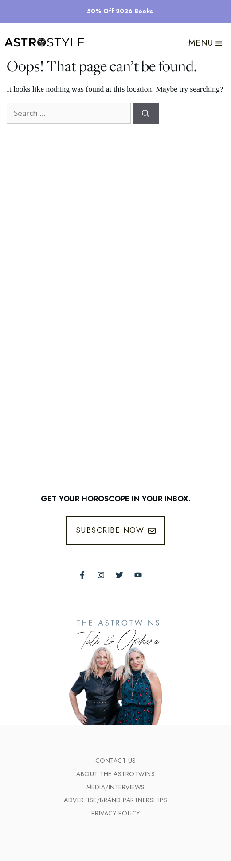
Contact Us (115, 760)
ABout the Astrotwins (115, 773)
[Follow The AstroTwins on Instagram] (101, 575)
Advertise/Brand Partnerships (115, 800)
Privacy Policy (115, 813)
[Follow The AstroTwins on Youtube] (138, 575)
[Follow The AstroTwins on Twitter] (119, 575)
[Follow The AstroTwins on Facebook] (82, 575)
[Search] (146, 113)
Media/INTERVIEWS (115, 787)
